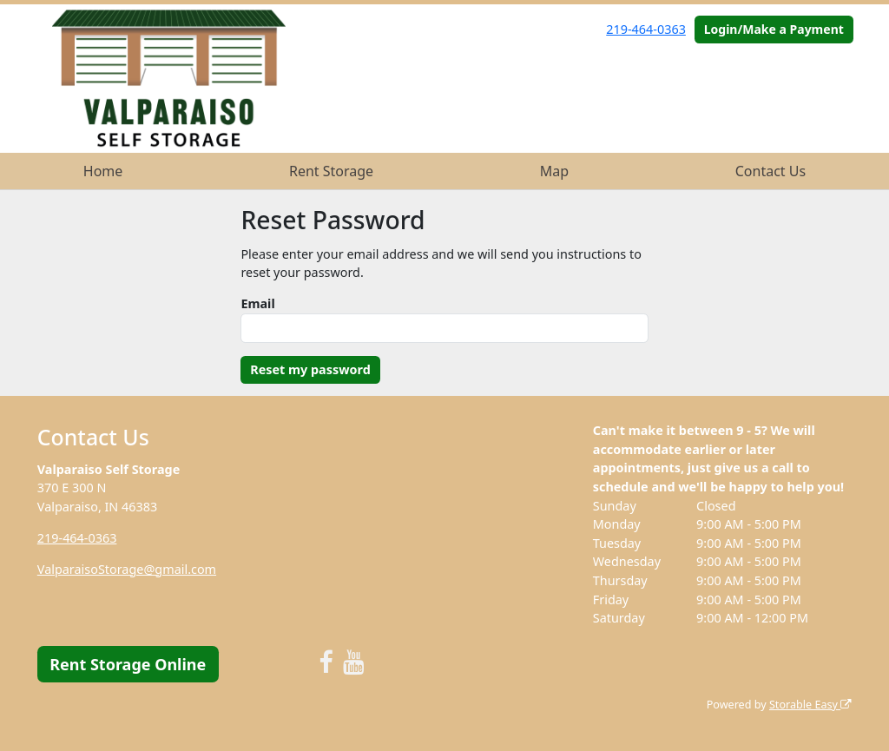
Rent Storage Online (127, 664)
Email (257, 303)
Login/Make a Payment (774, 29)
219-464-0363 (646, 29)
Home (103, 171)
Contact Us (770, 171)
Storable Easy (810, 704)
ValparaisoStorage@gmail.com (126, 569)
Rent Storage (331, 171)
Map (554, 171)
